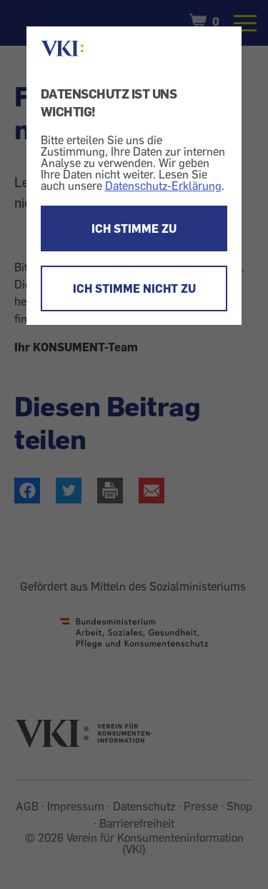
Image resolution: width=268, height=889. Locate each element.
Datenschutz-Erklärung (163, 186)
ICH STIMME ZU (134, 228)
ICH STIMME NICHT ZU (134, 288)
